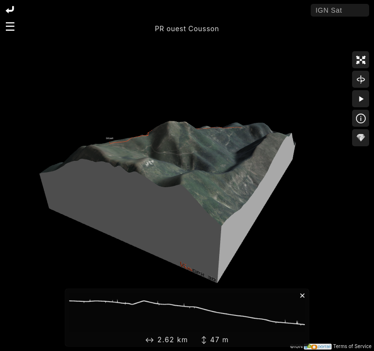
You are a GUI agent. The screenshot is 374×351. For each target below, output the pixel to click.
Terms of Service (352, 346)
